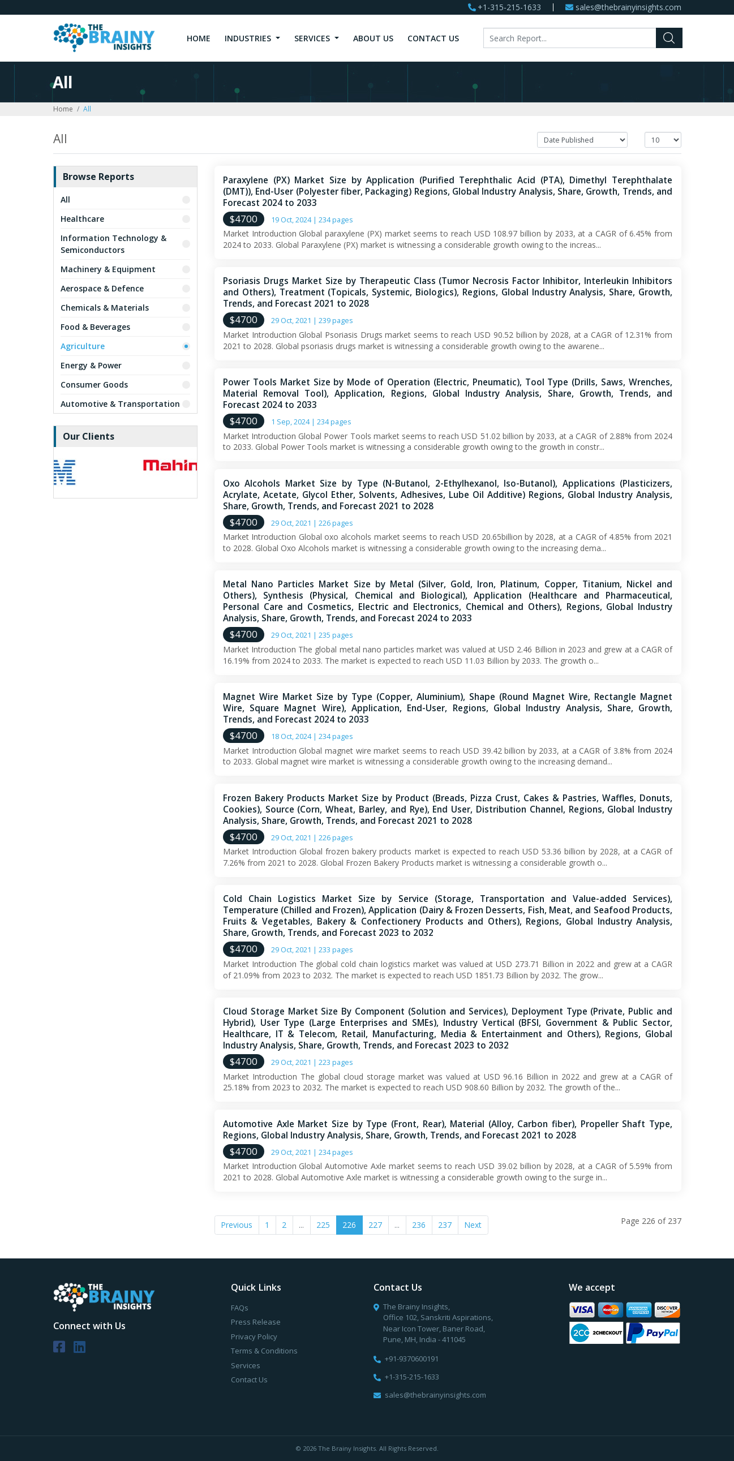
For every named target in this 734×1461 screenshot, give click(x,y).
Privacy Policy (254, 1336)
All (65, 199)
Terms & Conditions (264, 1351)
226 (349, 1224)
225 (323, 1224)
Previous (236, 1224)
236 (419, 1224)
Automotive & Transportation (120, 403)
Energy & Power (91, 365)
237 (445, 1224)
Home (199, 38)
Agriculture (83, 346)
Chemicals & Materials (105, 307)
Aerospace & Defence (102, 288)
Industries (249, 38)
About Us (373, 38)
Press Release (256, 1322)
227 (375, 1224)
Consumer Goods (94, 384)
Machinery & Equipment (108, 269)
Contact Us (433, 38)
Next (473, 1224)
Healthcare (82, 218)
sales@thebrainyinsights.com (628, 7)
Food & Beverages (95, 326)
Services (313, 38)
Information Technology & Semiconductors (113, 244)
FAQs (239, 1308)
